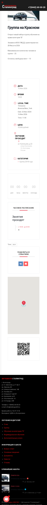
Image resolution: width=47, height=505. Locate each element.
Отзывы (7, 462)
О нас (6, 424)
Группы (6, 428)
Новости (7, 459)
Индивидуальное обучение (14, 435)
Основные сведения (11, 452)
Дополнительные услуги (13, 438)
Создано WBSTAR (13, 502)
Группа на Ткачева (18, 479)
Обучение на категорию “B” (14, 431)
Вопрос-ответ (9, 449)
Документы (8, 456)
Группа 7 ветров (17, 489)
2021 (14, 244)
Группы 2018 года (25, 162)
